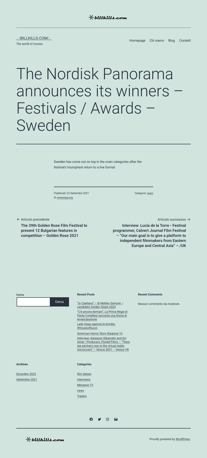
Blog (171, 40)
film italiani (84, 374)
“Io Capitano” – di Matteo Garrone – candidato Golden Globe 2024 (100, 305)
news (150, 193)
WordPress (183, 439)
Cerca (20, 294)
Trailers (82, 396)
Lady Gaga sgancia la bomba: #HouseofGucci (96, 325)
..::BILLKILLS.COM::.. (34, 38)
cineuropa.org (65, 197)
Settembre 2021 (26, 379)
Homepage (137, 40)
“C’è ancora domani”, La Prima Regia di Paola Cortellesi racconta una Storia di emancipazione (102, 315)
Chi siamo (157, 40)
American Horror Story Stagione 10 (99, 333)
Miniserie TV (85, 385)
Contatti (185, 40)
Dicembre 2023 (26, 374)
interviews (83, 379)
